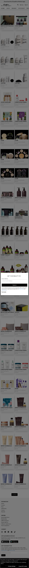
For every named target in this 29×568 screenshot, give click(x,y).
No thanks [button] (4, 292)
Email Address (5, 278)
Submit (14, 285)
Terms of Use (4, 290)
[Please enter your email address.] (14, 281)
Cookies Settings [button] (11, 566)
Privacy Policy (21, 288)
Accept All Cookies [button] (23, 566)
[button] (14, 563)
